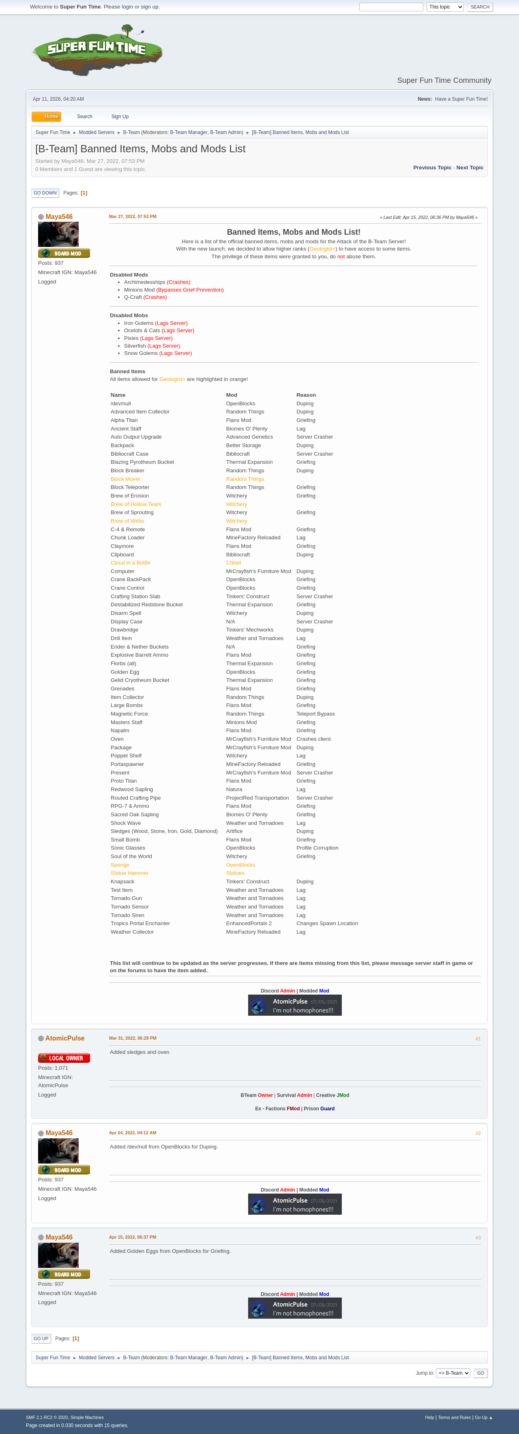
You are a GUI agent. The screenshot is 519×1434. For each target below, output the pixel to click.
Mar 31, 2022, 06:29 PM (133, 1038)
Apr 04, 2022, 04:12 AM (132, 1132)
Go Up (41, 1338)
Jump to (424, 1373)
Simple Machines (87, 1417)
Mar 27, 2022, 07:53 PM (133, 216)
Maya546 (59, 216)
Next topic (470, 167)
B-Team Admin (226, 132)
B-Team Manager (189, 132)
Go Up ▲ (484, 1417)
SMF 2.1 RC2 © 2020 (47, 1417)
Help (429, 1417)
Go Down (45, 192)
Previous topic (432, 167)
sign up (150, 7)
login (127, 7)
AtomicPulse (65, 1038)
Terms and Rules (454, 1417)
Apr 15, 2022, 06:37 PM (132, 1237)
